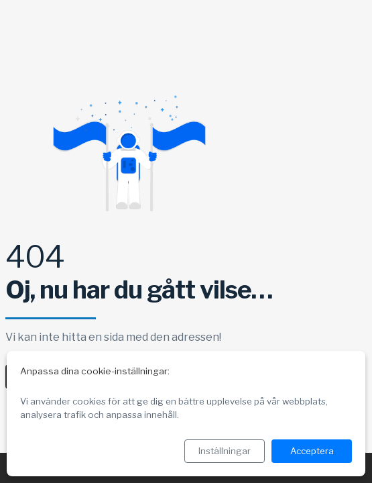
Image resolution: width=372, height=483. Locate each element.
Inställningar (224, 450)
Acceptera (312, 450)
